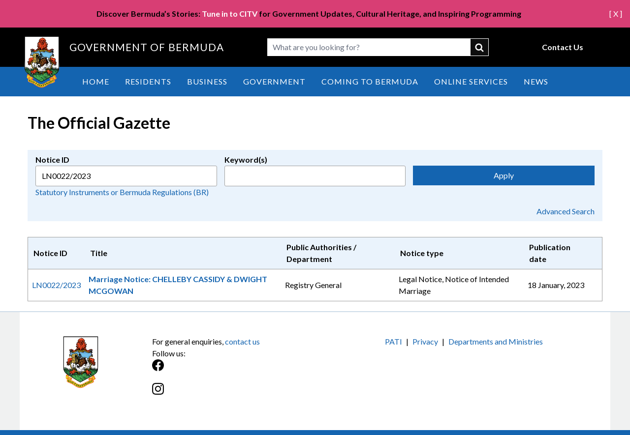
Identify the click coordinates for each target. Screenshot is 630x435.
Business (207, 81)
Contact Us (562, 47)
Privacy (425, 341)
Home (95, 81)
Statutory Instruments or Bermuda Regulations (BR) (122, 192)
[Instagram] (233, 394)
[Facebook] (233, 370)
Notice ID (52, 159)
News (536, 81)
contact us (242, 341)
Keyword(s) (245, 159)
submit (480, 47)
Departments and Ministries (495, 341)
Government (274, 81)
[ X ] (615, 13)
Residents (148, 81)
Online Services (471, 81)
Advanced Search (565, 211)
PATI (393, 341)
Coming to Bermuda (369, 81)
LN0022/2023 (56, 285)
